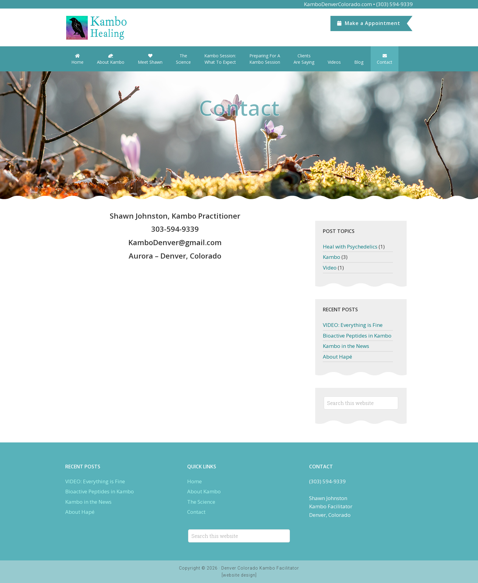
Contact (196, 511)
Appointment (368, 23)
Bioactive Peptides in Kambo (357, 335)
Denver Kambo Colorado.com (111, 28)
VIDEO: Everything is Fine (353, 324)
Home (194, 481)
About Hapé (337, 356)
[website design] (239, 575)
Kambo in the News (346, 345)
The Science (201, 501)
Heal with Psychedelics (350, 246)
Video (330, 267)
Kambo (331, 256)
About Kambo (204, 491)
